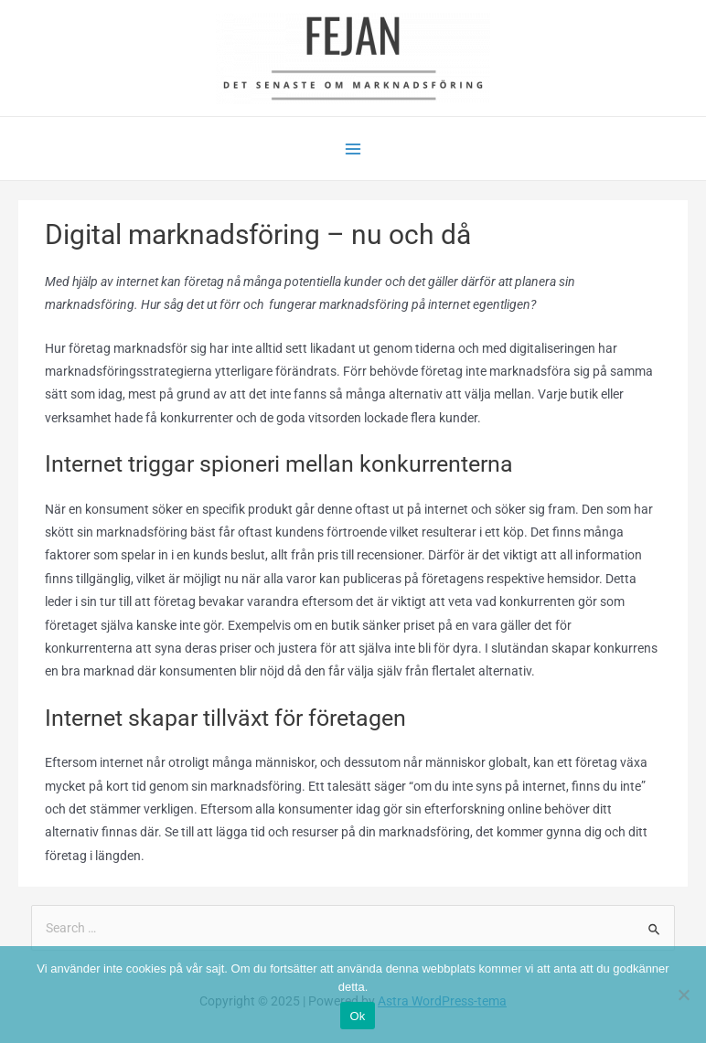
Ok (357, 1016)
